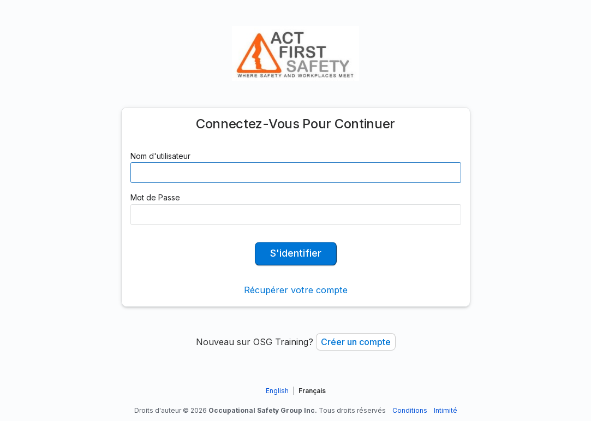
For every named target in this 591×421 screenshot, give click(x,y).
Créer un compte (356, 341)
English (277, 391)
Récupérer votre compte (296, 289)
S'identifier (295, 253)
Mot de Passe (155, 197)
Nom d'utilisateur (160, 156)
